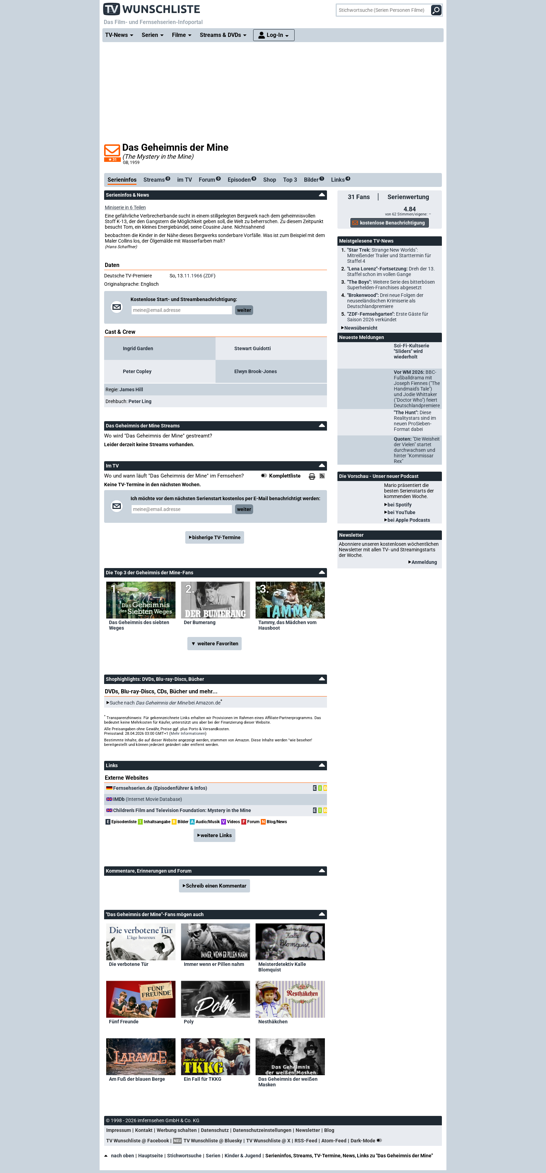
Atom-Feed (333, 1140)
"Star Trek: (389, 255)
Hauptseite (150, 1155)
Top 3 (290, 179)
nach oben (119, 1155)
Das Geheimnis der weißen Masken (288, 1081)
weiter (244, 310)
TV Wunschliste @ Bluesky (213, 1140)
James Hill (131, 389)
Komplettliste (285, 476)
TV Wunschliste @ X (268, 1140)
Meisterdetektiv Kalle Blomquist (282, 967)
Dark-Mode (368, 1140)
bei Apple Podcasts (409, 520)
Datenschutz (215, 1130)
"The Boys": (391, 284)
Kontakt (144, 1130)
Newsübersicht (360, 328)
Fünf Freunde (124, 1021)
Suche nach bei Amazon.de (165, 703)
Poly (189, 1021)
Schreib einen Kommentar (216, 886)
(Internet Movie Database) (147, 799)
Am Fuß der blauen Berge (137, 1079)
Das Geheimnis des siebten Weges (139, 625)
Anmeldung (424, 562)
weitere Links (216, 835)
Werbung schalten (177, 1130)
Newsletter (308, 1130)
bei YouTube (401, 512)
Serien (213, 1155)
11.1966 (193, 275)
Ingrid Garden (138, 348)
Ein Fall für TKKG (202, 1079)
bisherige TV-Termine (216, 537)
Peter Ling (139, 401)
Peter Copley (137, 371)
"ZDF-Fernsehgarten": (387, 316)
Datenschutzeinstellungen (262, 1130)
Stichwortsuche (184, 1155)
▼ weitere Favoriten (214, 643)
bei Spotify (400, 504)
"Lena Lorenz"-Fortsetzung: (391, 271)
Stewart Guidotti (252, 348)
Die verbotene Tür (128, 964)
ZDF (209, 275)
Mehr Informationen (188, 733)
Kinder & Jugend (243, 1155)
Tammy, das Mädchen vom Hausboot (287, 625)
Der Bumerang (200, 622)
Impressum (118, 1130)
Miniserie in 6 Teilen (125, 207)
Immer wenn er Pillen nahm (214, 964)
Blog (329, 1130)
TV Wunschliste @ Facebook (137, 1140)
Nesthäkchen (273, 1021)
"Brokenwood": (385, 300)
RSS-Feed (306, 1140)
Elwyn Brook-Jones (255, 371)
